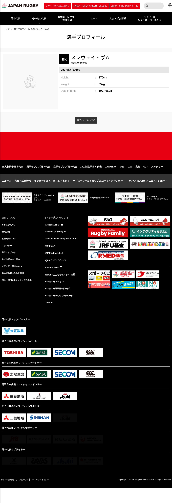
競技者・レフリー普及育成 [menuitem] (67, 18)
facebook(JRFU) (54, 235)
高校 (137, 177)
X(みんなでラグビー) (56, 272)
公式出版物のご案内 (12, 272)
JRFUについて (9, 235)
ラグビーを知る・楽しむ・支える (52, 191)
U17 (145, 177)
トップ (6, 29)
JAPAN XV (111, 177)
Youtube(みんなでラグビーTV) (61, 287)
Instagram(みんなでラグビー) (60, 309)
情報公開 (6, 243)
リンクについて (29, 494)
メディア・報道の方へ (13, 280)
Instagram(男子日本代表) (58, 302)
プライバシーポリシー (51, 494)
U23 (122, 177)
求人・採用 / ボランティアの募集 (19, 294)
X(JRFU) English (54, 265)
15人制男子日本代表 (12, 177)
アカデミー (157, 177)
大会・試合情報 (22, 191)
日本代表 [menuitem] (15, 18)
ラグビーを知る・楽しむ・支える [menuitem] (149, 18)
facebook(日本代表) (55, 243)
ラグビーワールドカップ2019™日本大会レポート (99, 191)
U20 (130, 177)
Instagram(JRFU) (54, 294)
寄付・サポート (10, 265)
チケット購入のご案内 (57, 6)
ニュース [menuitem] (93, 18)
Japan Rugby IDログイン (123, 6)
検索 (147, 6)
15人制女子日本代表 (91, 177)
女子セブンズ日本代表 (65, 177)
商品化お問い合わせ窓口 (15, 287)
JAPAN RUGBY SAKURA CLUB (88, 6)
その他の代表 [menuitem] (39, 18)
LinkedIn (49, 317)
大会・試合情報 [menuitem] (118, 18)
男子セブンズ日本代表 (38, 177)
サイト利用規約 (10, 494)
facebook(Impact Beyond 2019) (62, 250)
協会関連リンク (10, 250)
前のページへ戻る (86, 120)
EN (169, 7)
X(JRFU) (49, 258)
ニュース (6, 191)
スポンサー (7, 258)
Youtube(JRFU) (53, 280)
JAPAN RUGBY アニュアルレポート (147, 191)
